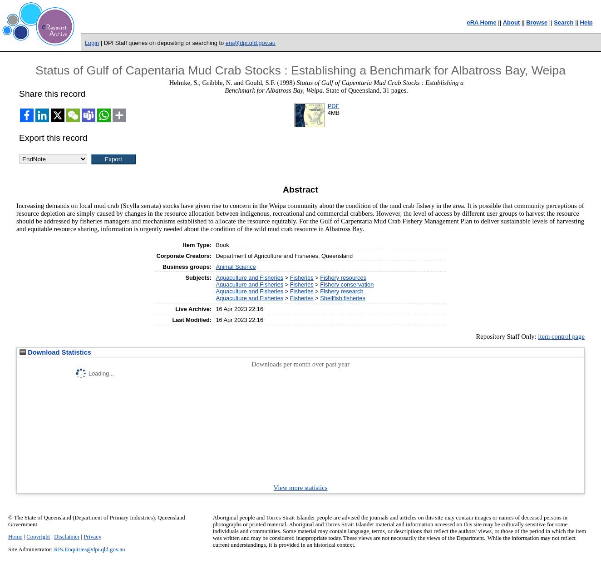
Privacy (92, 537)
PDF (334, 106)
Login (92, 43)
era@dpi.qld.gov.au (251, 43)
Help (586, 22)
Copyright (38, 537)
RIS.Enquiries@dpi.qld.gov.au (89, 549)
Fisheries (302, 277)
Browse (536, 22)
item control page (561, 336)
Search (563, 22)
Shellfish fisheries (342, 298)
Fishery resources (343, 277)
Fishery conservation (347, 284)
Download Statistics (55, 352)
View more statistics (301, 487)
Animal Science (236, 266)
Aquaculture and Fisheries (249, 277)
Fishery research (341, 291)
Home (15, 537)
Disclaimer (66, 537)
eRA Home (481, 22)
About (511, 22)
